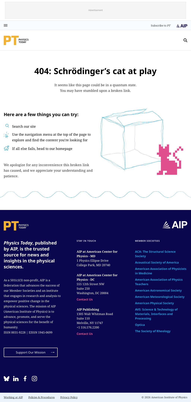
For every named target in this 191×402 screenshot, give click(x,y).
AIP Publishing (88, 309)
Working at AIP (13, 397)
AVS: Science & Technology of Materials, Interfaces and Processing (156, 313)
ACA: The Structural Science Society (155, 254)
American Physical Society (154, 303)
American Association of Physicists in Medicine (160, 271)
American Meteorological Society (159, 297)
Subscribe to (160, 25)
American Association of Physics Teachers (159, 282)
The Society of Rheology (152, 331)
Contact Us (85, 299)
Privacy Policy (69, 397)
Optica (140, 325)
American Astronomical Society (158, 290)
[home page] (16, 40)
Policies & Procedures (41, 397)
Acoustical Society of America (157, 262)
